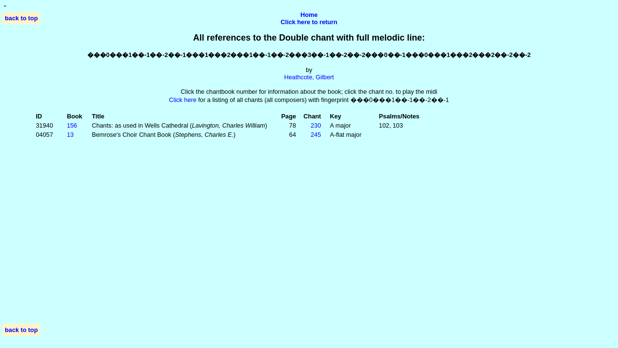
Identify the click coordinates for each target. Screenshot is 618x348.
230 (315, 125)
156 (72, 125)
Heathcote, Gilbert (309, 77)
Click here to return (309, 22)
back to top (21, 18)
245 (315, 134)
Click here (183, 99)
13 (70, 134)
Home (309, 14)
